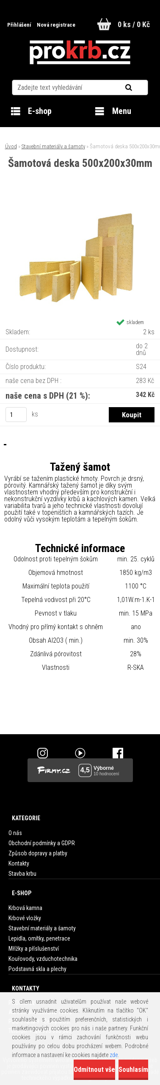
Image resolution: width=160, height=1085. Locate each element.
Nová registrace (56, 25)
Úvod (11, 146)
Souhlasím (133, 1070)
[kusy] (16, 414)
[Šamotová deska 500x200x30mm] (80, 204)
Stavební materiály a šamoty (53, 146)
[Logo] (80, 52)
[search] (139, 88)
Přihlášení (20, 25)
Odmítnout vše (94, 1070)
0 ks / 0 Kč (134, 24)
